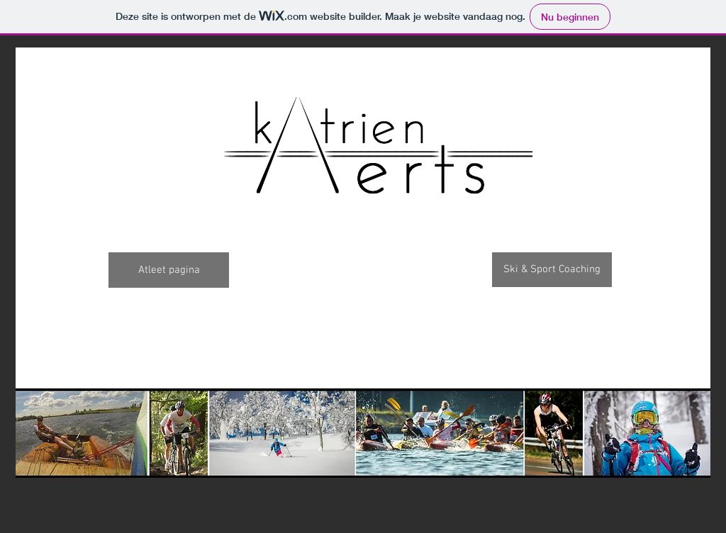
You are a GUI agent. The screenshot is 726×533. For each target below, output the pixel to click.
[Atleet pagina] (168, 270)
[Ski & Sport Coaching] (552, 269)
